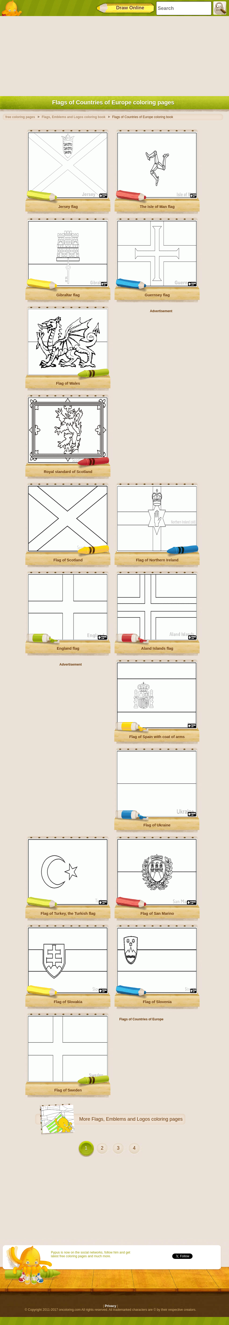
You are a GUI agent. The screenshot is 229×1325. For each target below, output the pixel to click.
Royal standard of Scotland (68, 472)
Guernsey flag (157, 295)
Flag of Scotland (68, 560)
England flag (68, 648)
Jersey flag (68, 207)
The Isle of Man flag (157, 207)
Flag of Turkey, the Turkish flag (68, 913)
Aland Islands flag (157, 648)
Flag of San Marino (157, 913)
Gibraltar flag (68, 295)
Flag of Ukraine (156, 825)
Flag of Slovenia (157, 1002)
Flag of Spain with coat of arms (157, 737)
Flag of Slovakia (68, 1002)
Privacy (110, 1306)
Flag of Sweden (68, 1090)
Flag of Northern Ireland (157, 560)
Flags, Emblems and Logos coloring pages (137, 1119)
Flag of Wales (68, 383)
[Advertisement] (113, 54)
